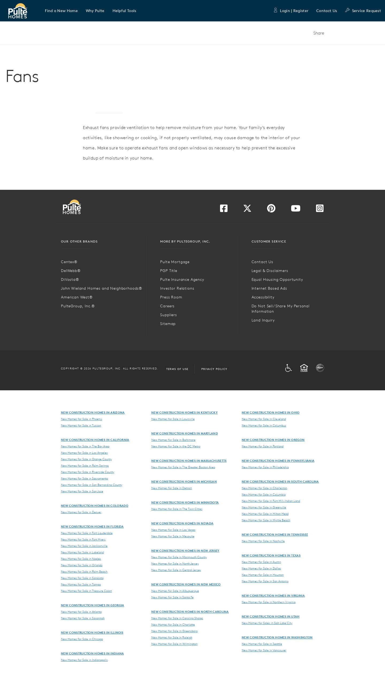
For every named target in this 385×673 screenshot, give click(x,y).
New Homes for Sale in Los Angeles (84, 453)
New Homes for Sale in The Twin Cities (176, 509)
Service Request (363, 10)
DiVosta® (70, 279)
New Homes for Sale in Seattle (262, 644)
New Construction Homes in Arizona (93, 412)
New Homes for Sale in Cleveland (264, 419)
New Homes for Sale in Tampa (81, 584)
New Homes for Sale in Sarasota (82, 578)
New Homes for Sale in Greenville (264, 507)
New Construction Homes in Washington (277, 637)
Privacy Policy (214, 369)
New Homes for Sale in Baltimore (173, 440)
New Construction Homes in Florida (92, 526)
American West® (77, 297)
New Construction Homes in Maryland (184, 433)
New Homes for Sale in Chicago (82, 639)
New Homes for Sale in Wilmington (174, 644)
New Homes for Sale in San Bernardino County (91, 485)
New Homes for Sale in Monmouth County (179, 557)
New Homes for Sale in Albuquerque (175, 591)
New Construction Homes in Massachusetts (188, 461)
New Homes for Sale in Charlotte (173, 624)
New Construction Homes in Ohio (271, 412)
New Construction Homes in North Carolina (190, 612)
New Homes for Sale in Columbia (264, 494)
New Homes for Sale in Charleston (264, 488)
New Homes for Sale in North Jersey (175, 563)
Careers (167, 306)
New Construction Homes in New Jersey (185, 551)
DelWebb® (71, 270)
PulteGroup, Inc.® (78, 306)
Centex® (69, 261)
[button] (61, 10)
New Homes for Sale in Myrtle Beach (266, 520)
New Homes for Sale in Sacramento (84, 478)
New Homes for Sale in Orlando (81, 565)
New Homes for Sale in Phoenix (81, 419)
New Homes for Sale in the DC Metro (175, 446)
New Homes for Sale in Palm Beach (84, 571)
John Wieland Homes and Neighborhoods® (101, 288)
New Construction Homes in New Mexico (186, 584)
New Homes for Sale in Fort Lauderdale (87, 533)
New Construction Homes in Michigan (184, 481)
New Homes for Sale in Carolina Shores (177, 618)
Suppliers (168, 314)
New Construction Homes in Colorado (94, 506)
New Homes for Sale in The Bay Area (85, 446)
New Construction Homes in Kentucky (184, 412)
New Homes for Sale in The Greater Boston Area (183, 467)
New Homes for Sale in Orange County (86, 459)
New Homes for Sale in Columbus (264, 425)
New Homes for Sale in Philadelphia (265, 467)
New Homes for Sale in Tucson (81, 425)
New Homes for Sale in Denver (81, 512)
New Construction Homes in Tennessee (275, 534)
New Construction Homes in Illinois (92, 632)
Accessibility (263, 297)
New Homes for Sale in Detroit (171, 488)
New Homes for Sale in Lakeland (82, 552)
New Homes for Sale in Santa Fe (172, 597)
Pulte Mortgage (175, 261)
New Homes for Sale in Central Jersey (176, 570)
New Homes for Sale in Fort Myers (83, 539)
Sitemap (168, 323)
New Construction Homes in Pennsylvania (278, 461)
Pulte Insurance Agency (182, 279)
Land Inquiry (263, 320)
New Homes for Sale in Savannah (83, 618)
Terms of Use (177, 369)
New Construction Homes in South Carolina (280, 481)
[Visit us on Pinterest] (271, 210)
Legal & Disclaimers (270, 270)
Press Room (171, 297)
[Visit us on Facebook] (224, 210)
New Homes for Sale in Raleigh (171, 637)
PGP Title (168, 270)
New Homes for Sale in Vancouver (264, 650)
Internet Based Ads (269, 288)
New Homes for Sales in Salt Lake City (267, 623)
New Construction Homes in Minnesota (185, 502)
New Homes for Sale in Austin (261, 562)
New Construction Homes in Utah (271, 616)
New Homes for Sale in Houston (263, 575)
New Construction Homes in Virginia (273, 595)
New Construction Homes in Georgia (92, 605)
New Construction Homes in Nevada (182, 523)
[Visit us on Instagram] (320, 210)
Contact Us (326, 10)
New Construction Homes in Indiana (92, 653)
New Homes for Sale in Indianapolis (84, 660)
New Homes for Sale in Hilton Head (265, 514)
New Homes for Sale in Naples (81, 559)
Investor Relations (177, 288)
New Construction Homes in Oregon (273, 440)
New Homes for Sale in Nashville (263, 541)
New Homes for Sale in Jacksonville (84, 546)
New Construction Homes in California (95, 440)
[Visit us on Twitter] (247, 210)
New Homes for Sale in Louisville (173, 419)
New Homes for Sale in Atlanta (81, 612)
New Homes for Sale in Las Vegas (173, 530)
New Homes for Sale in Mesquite (172, 536)
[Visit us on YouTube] (296, 210)
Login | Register (290, 10)
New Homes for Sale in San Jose (82, 491)
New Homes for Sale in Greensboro (174, 631)
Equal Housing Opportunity (277, 279)
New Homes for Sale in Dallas (261, 568)
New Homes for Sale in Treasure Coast (86, 591)
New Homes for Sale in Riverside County (87, 472)
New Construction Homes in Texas (271, 555)
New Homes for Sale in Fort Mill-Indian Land (271, 501)
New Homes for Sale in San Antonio (265, 581)
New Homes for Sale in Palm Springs (85, 465)
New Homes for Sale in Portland (262, 446)
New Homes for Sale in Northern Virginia (268, 602)
